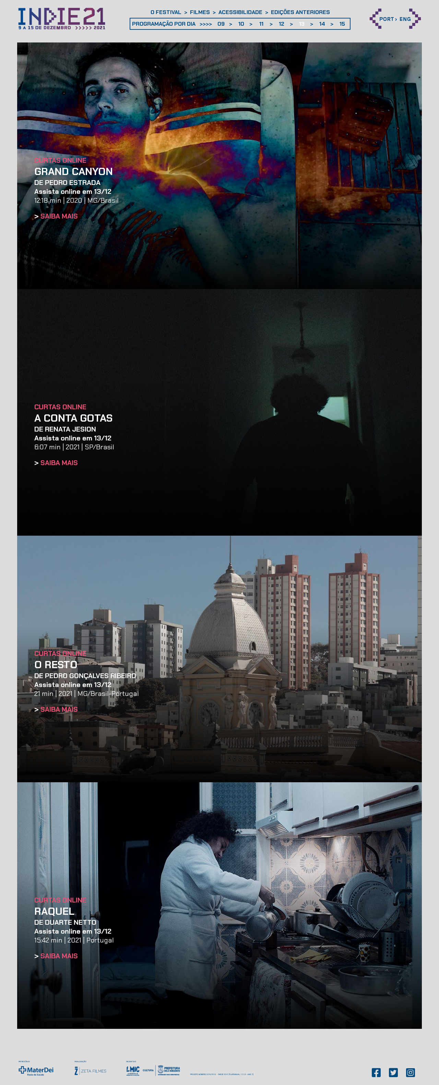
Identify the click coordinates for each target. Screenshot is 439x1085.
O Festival (166, 12)
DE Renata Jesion (65, 429)
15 (342, 23)
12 (281, 23)
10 (241, 23)
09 (221, 23)
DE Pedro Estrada (67, 182)
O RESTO (56, 664)
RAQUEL (54, 911)
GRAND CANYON (73, 171)
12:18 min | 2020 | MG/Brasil (76, 196)
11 (261, 23)
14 (322, 23)
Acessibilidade (240, 12)
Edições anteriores (300, 12)
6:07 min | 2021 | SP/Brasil (74, 442)
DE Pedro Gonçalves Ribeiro (85, 675)
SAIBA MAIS (59, 216)
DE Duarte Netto (65, 922)
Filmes (200, 12)
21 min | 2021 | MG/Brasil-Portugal (86, 689)
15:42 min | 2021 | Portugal (74, 936)
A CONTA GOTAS (73, 418)
